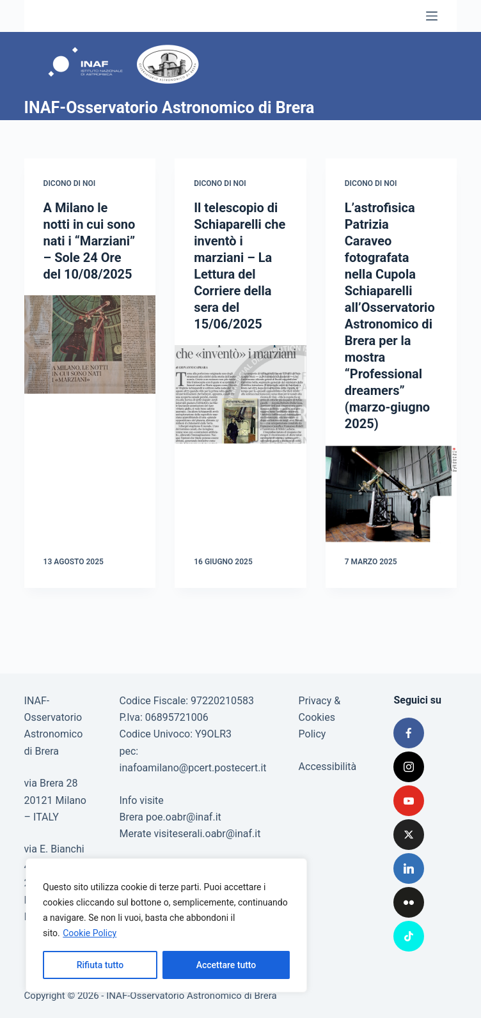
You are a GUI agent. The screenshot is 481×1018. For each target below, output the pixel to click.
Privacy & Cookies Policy (320, 718)
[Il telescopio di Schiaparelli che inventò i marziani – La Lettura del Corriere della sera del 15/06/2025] (240, 394)
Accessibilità (328, 766)
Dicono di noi (69, 183)
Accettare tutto (226, 965)
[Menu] (432, 16)
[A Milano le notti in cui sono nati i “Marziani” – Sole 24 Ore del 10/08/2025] (90, 344)
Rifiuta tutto (100, 965)
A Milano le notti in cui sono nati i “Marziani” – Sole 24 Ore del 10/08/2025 (89, 241)
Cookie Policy (89, 933)
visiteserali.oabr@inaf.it (207, 834)
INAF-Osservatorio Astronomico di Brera (169, 107)
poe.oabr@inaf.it (183, 817)
